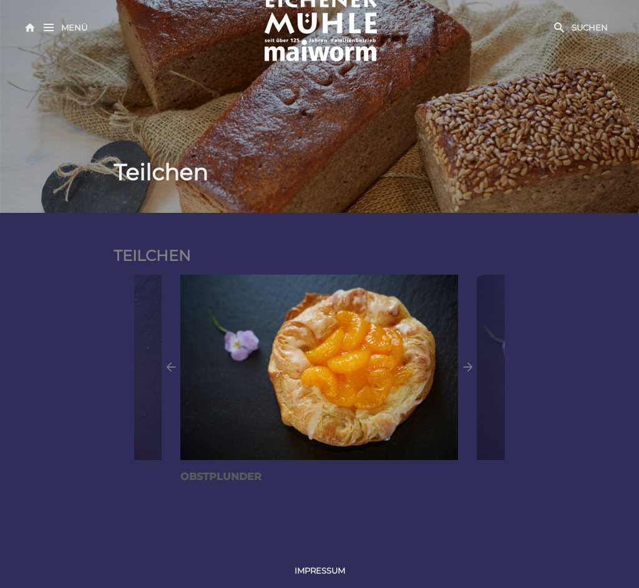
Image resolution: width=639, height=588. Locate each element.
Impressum (320, 571)
